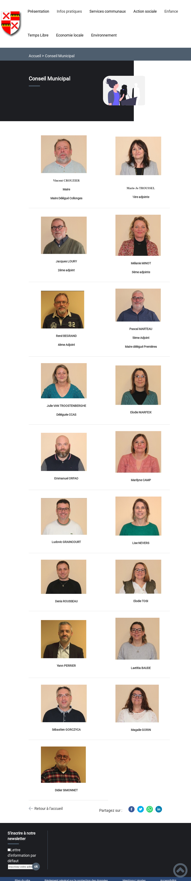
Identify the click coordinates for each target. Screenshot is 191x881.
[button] (180, 870)
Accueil (35, 56)
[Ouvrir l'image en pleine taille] (126, 91)
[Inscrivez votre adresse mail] (22, 866)
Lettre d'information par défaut (22, 855)
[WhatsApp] (149, 809)
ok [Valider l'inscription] (36, 867)
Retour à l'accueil (48, 808)
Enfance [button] (171, 11)
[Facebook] (131, 809)
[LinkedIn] (158, 809)
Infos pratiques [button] (69, 11)
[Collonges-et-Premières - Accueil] (12, 24)
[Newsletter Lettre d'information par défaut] (9, 849)
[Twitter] (140, 809)
